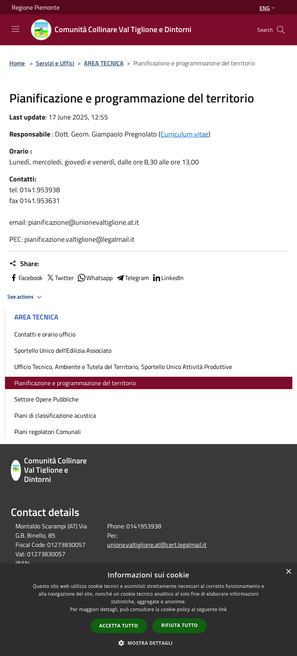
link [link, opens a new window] (223, 609)
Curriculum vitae (184, 134)
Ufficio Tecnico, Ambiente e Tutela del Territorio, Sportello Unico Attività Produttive (123, 366)
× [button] (288, 572)
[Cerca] (280, 29)
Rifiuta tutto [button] (179, 625)
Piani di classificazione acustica (55, 415)
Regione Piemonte (36, 7)
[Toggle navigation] (15, 29)
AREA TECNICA (104, 63)
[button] (148, 643)
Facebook (26, 277)
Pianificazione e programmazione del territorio (75, 383)
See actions (25, 297)
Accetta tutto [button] (118, 625)
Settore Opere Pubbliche (46, 399)
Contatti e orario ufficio (44, 334)
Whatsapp (95, 277)
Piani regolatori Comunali (47, 431)
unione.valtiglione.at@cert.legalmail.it (157, 544)
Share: (24, 263)
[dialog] (148, 610)
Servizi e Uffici (55, 63)
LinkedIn (168, 277)
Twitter (60, 277)
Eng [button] (268, 8)
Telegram (132, 277)
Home (17, 63)
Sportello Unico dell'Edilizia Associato (62, 350)
